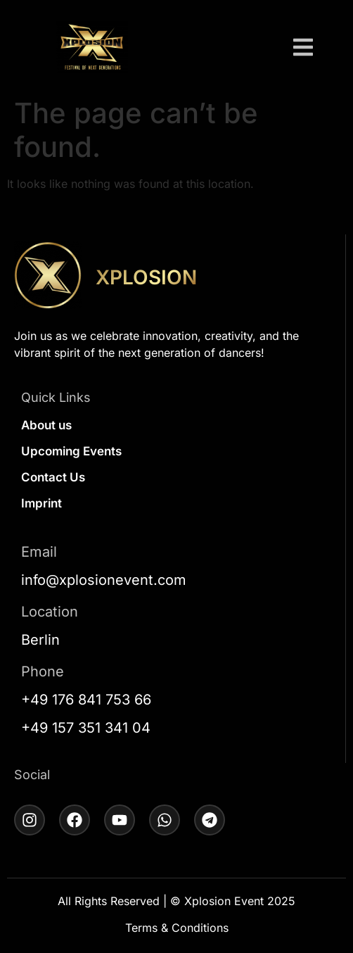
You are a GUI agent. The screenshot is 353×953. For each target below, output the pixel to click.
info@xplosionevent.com (103, 580)
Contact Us (53, 477)
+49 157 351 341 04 (85, 727)
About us (46, 425)
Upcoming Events (71, 451)
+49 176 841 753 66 (86, 699)
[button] (303, 49)
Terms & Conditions (177, 928)
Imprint (41, 503)
